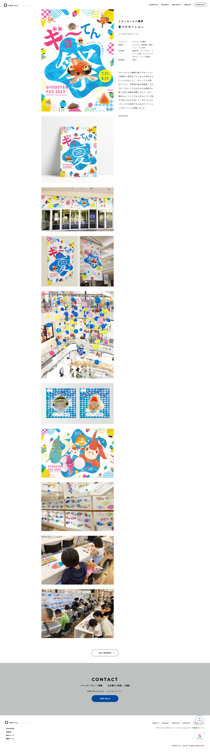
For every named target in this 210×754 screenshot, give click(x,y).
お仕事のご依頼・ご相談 (119, 685)
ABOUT (187, 5)
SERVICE (153, 5)
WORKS (165, 5)
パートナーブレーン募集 (91, 685)
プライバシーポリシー (165, 728)
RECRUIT (176, 5)
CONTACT (200, 5)
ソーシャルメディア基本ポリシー (191, 728)
